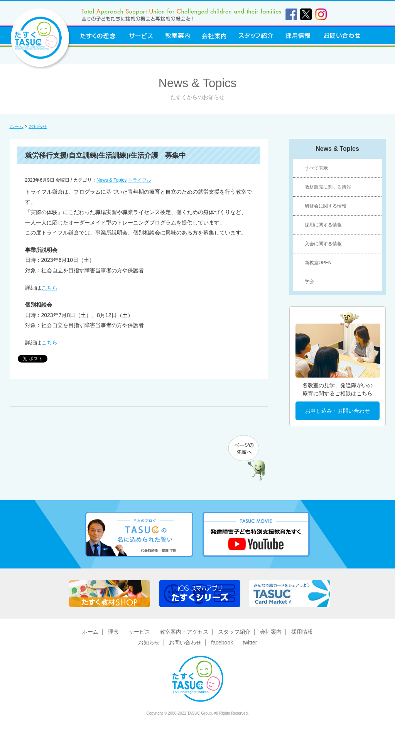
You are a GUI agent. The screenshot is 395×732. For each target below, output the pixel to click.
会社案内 (214, 35)
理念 (113, 632)
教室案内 (177, 35)
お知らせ (38, 126)
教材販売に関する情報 (328, 187)
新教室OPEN (318, 262)
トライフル (139, 180)
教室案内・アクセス (184, 632)
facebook (222, 642)
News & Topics (111, 180)
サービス (141, 35)
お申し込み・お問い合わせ (337, 411)
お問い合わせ (342, 35)
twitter (250, 642)
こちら (49, 288)
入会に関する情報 (323, 243)
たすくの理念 (98, 35)
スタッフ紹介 (256, 35)
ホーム (17, 126)
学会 (309, 281)
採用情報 (298, 35)
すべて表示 (316, 168)
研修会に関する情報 (325, 206)
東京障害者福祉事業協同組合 (108, 55)
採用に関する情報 (323, 225)
